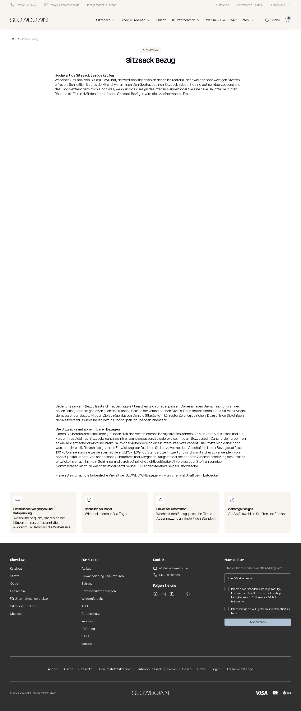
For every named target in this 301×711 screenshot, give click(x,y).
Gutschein (222, 4)
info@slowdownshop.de (173, 568)
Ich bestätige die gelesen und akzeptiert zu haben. (257, 611)
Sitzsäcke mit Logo (23, 606)
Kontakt (87, 644)
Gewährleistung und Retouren (103, 576)
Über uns (16, 614)
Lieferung (88, 629)
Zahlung (87, 583)
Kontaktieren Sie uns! (249, 4)
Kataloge (16, 568)
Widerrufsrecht (92, 599)
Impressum (89, 621)
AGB (85, 606)
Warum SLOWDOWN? (221, 20)
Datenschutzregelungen (99, 591)
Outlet (161, 20)
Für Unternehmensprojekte (29, 599)
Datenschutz (91, 614)
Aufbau (86, 568)
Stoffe (14, 576)
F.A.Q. (86, 636)
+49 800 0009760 (169, 574)
